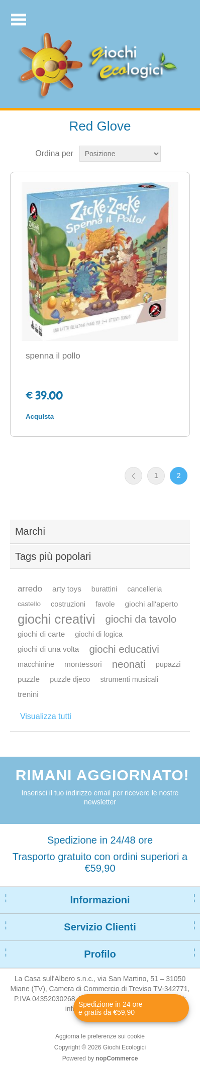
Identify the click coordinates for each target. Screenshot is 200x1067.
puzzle (29, 679)
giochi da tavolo (140, 619)
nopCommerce (116, 1058)
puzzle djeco (70, 679)
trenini (28, 694)
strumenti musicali (129, 679)
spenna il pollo (53, 356)
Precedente (133, 476)
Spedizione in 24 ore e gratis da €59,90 (110, 1008)
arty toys (66, 588)
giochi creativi (56, 619)
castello (29, 604)
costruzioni (68, 604)
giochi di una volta (48, 649)
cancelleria (144, 589)
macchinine (36, 664)
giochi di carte (41, 634)
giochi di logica (99, 634)
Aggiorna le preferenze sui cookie (100, 1036)
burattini (104, 589)
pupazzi (168, 664)
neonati (129, 664)
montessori (83, 664)
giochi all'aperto (151, 604)
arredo (30, 589)
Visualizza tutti (45, 716)
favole (105, 604)
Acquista (40, 416)
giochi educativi (124, 649)
